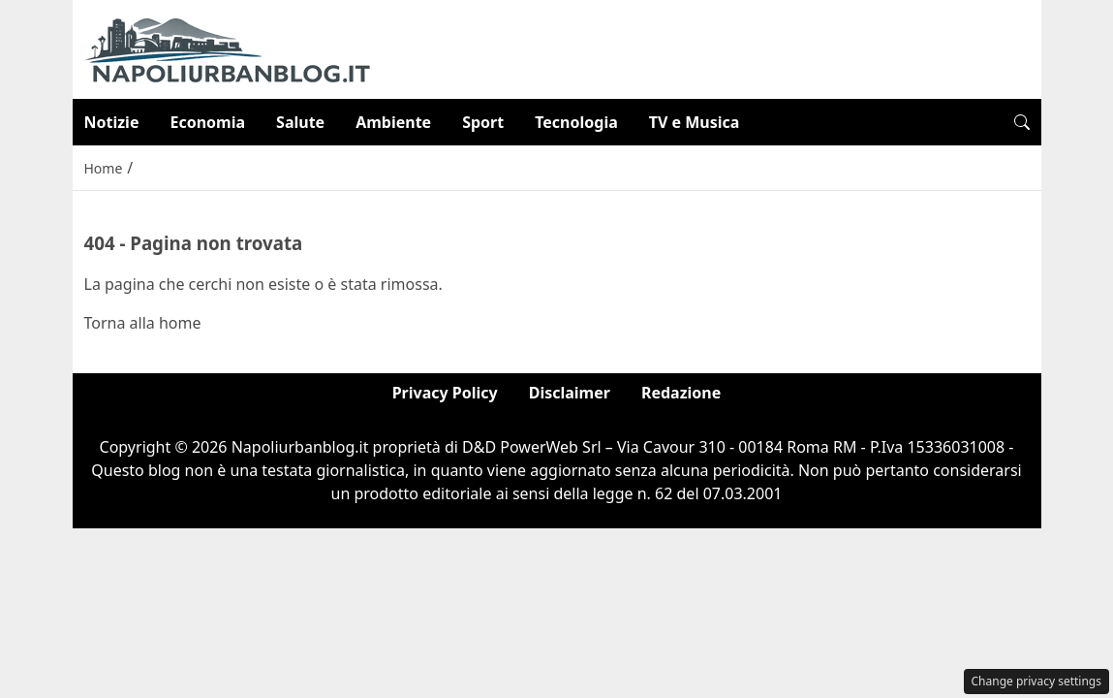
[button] (1022, 122)
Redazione (681, 392)
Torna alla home (142, 322)
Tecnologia (576, 122)
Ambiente (393, 122)
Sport (483, 122)
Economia (207, 122)
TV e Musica (694, 122)
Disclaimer (569, 392)
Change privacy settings (1037, 681)
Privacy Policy (445, 392)
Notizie (111, 122)
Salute (300, 122)
